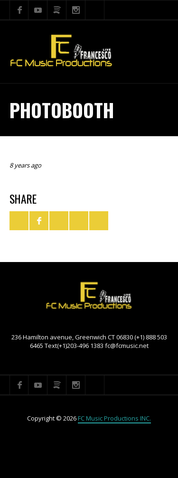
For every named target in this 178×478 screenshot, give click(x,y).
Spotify (56, 9)
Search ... (94, 9)
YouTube (37, 9)
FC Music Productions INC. (114, 418)
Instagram (75, 9)
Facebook (18, 9)
